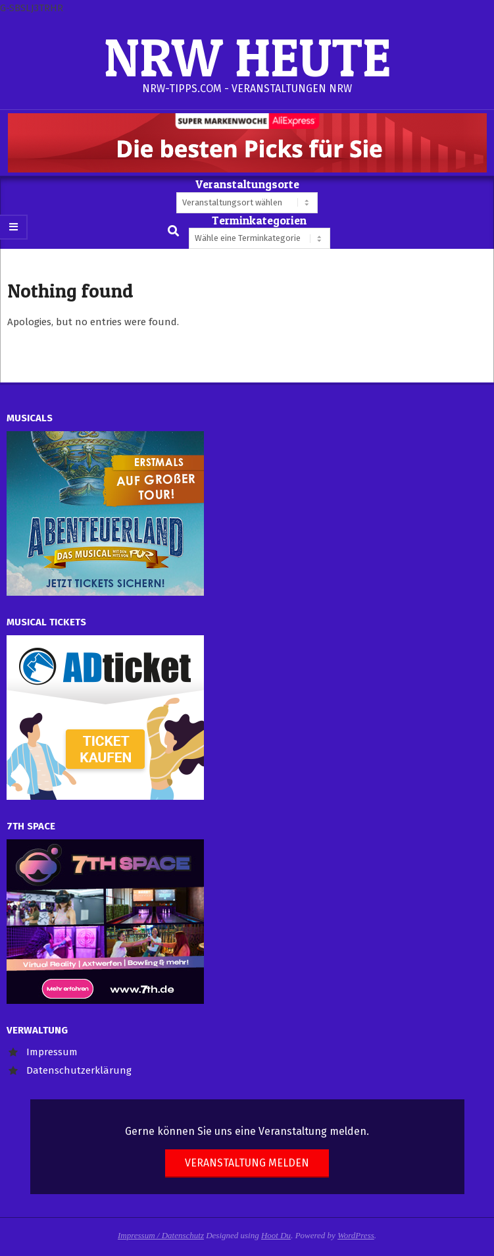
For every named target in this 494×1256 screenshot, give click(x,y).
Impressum (52, 1052)
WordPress (355, 1235)
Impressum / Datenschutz (161, 1235)
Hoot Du (276, 1235)
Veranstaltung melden (247, 1163)
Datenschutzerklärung (79, 1070)
